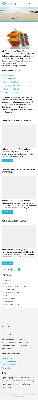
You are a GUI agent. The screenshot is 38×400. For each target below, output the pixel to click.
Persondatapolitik (9, 365)
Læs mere (7, 160)
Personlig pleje (12, 305)
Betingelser (6, 368)
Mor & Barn (10, 298)
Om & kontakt (7, 358)
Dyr (6, 283)
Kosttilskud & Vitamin (15, 286)
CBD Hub (8, 280)
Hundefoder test (12, 93)
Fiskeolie (9, 75)
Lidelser (9, 295)
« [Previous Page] (13, 269)
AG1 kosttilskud (12, 89)
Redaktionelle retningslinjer (13, 362)
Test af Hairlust (12, 82)
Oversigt (9, 301)
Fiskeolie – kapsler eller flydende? (17, 120)
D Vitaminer (11, 79)
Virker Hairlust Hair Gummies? (15, 221)
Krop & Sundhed (12, 292)
